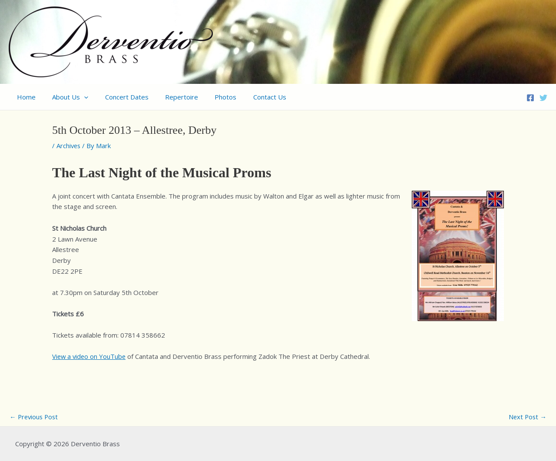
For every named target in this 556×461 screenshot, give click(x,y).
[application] (79, 97)
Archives (69, 145)
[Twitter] (543, 98)
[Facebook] (530, 98)
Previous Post (35, 416)
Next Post (526, 416)
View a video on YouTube (90, 356)
